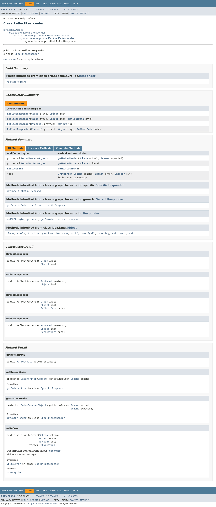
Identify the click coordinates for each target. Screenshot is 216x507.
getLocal (32, 219)
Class (34, 113)
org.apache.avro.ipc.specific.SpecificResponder (46, 38)
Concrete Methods (68, 148)
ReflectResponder (18, 113)
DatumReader (29, 158)
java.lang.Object (13, 29)
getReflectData (68, 168)
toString (103, 233)
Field (25, 13)
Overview (6, 4)
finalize (33, 233)
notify (75, 233)
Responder (87, 75)
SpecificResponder (27, 54)
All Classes (70, 9)
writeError (65, 173)
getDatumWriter (68, 163)
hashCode (62, 233)
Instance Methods (39, 148)
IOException (47, 445)
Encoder (120, 173)
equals (21, 233)
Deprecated (55, 4)
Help (75, 4)
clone (10, 233)
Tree (44, 4)
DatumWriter (29, 163)
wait (115, 233)
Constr (34, 13)
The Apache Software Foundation (42, 503)
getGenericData (16, 205)
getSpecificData (17, 191)
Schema (83, 158)
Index (67, 4)
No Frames (52, 9)
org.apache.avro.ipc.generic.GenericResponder (41, 35)
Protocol (37, 124)
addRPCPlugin (15, 219)
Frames (40, 9)
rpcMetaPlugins (16, 82)
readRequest (37, 205)
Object (54, 113)
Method (44, 13)
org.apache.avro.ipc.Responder (26, 32)
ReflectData (76, 119)
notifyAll (88, 233)
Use (37, 4)
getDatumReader (68, 158)
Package (18, 4)
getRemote (47, 219)
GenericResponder (110, 199)
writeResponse (57, 205)
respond (36, 191)
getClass (47, 233)
